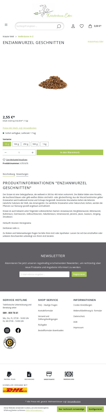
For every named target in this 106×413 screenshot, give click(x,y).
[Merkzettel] (81, 26)
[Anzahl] (19, 152)
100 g (16, 144)
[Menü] (6, 24)
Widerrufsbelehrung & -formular (87, 310)
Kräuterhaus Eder (95, 41)
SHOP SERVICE (48, 300)
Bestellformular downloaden (50, 330)
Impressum (78, 327)
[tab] (9, 174)
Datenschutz (79, 316)
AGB (75, 322)
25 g (7, 144)
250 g (25, 144)
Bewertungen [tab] (22, 174)
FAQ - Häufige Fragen (47, 305)
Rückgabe (42, 324)
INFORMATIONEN (84, 300)
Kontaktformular (45, 310)
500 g (35, 144)
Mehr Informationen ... (34, 410)
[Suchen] (59, 26)
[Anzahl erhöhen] (33, 152)
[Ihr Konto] (73, 26)
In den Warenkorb (70, 152)
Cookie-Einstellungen (82, 305)
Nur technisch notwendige (71, 409)
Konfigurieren (95, 409)
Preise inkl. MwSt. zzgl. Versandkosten (19, 128)
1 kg (44, 144)
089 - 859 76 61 (10, 312)
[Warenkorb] (95, 26)
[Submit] (79, 274)
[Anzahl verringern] (5, 152)
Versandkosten (74, 401)
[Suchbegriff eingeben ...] (39, 26)
